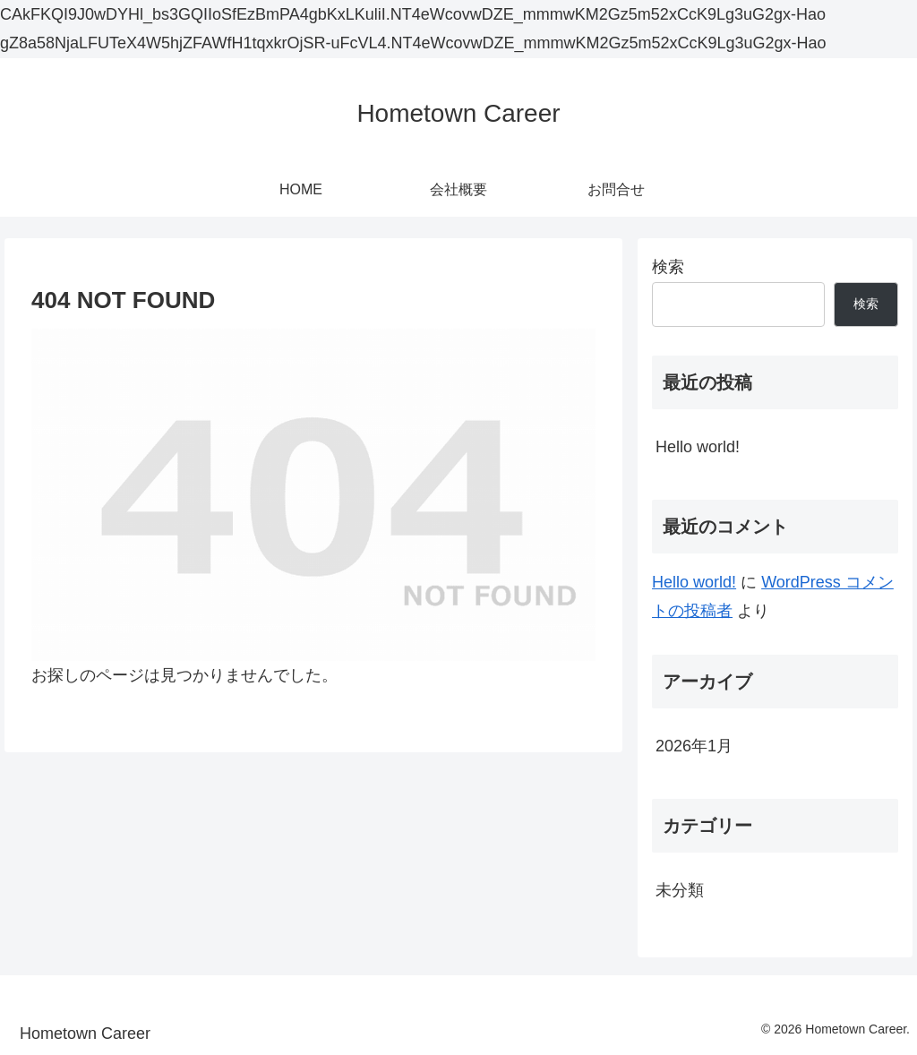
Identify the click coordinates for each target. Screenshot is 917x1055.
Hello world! (698, 447)
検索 (668, 267)
